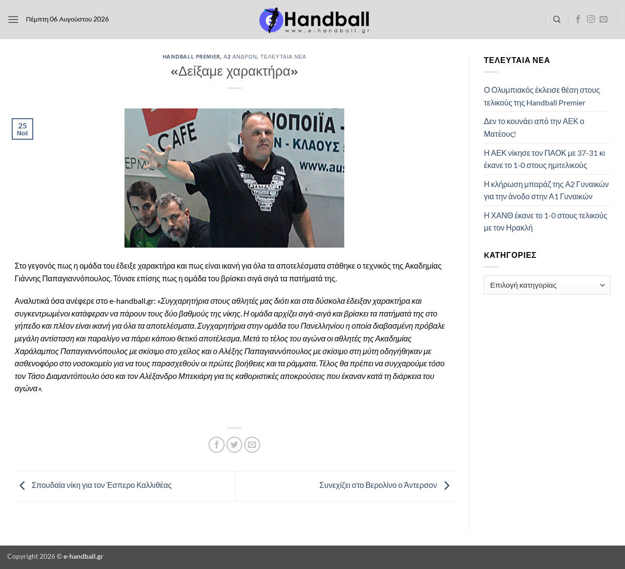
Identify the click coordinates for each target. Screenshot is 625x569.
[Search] (557, 19)
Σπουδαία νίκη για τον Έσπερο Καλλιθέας (93, 485)
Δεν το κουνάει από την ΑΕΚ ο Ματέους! (534, 127)
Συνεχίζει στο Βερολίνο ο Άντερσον (386, 485)
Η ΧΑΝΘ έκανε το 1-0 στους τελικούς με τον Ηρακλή (545, 221)
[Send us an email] (603, 19)
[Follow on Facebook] (578, 19)
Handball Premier (191, 56)
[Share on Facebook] (216, 445)
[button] (13, 19)
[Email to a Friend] (252, 445)
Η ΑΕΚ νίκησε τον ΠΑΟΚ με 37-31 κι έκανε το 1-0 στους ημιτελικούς (544, 159)
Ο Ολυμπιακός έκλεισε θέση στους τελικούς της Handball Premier (542, 96)
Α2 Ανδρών (240, 56)
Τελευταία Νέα (283, 56)
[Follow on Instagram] (591, 19)
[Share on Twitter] (235, 445)
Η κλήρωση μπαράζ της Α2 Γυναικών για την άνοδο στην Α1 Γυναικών (546, 190)
